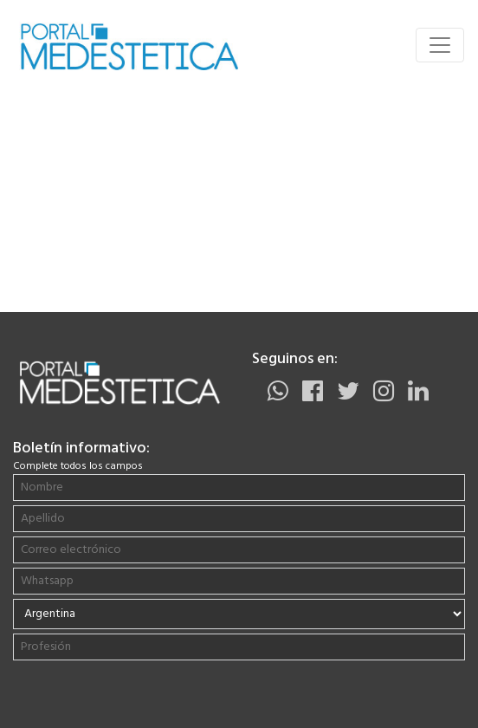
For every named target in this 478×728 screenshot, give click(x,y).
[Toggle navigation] (440, 45)
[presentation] (124, 698)
